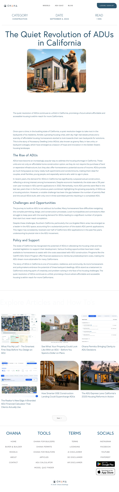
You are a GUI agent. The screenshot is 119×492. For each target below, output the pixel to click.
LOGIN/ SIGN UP (107, 6)
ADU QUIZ (59, 6)
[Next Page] (59, 418)
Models (46, 6)
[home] (10, 6)
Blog (70, 6)
